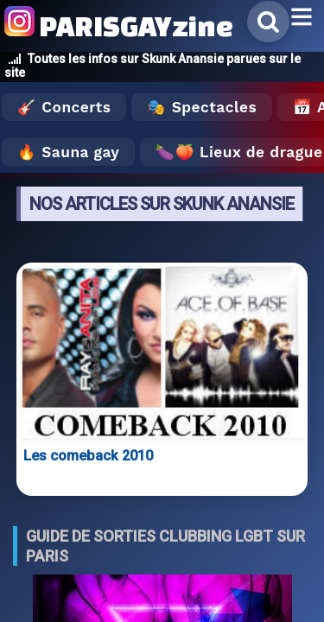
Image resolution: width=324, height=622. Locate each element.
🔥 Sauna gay (68, 152)
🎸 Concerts (64, 107)
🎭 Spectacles (202, 107)
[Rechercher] (268, 21)
